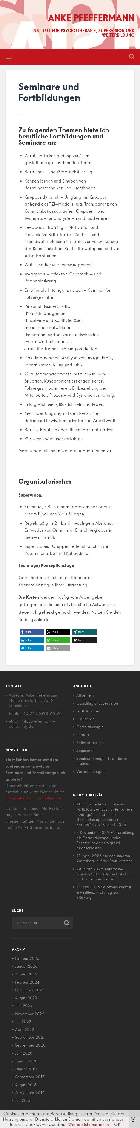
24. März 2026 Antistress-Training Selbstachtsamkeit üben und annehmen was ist (101, 884)
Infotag (82, 735)
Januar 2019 (26, 1079)
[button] (32, 632)
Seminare (85, 751)
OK (119, 1124)
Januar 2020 (27, 1071)
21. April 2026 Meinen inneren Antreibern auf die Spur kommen (104, 866)
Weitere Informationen (88, 1124)
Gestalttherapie (91, 727)
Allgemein (85, 695)
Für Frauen (86, 719)
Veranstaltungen (91, 771)
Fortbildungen (89, 711)
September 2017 (30, 1087)
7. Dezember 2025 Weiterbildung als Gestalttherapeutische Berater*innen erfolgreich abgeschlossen (99, 843)
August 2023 (27, 1008)
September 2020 (31, 1056)
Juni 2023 (24, 1016)
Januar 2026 (27, 977)
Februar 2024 (28, 992)
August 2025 (27, 984)
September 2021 (30, 1048)
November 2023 (30, 1000)
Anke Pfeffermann (88, 18)
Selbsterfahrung (90, 743)
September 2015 (30, 1103)
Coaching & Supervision (98, 703)
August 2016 (26, 1095)
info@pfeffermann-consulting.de (35, 798)
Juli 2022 (23, 1032)
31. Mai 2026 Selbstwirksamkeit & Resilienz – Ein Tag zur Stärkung (104, 902)
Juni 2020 (24, 1063)
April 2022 (25, 1040)
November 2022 (30, 1024)
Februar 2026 (28, 969)
